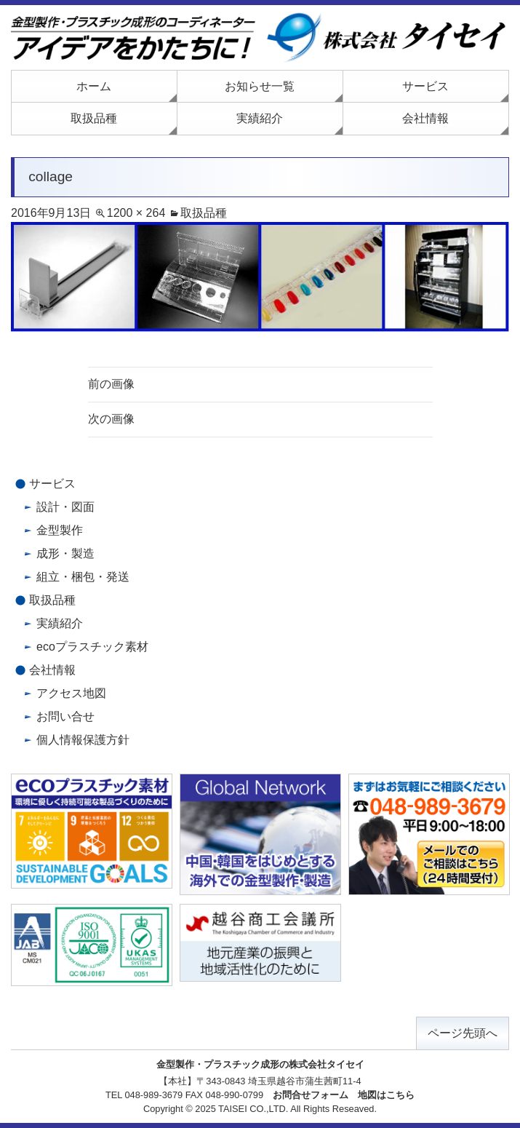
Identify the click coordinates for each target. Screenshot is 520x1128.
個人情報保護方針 (82, 740)
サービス (425, 86)
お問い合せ (65, 716)
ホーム (93, 86)
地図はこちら (386, 1094)
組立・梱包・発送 (82, 577)
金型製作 (59, 530)
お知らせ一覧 (260, 86)
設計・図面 (65, 507)
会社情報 (425, 118)
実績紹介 (259, 118)
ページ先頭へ (462, 1033)
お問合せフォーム (310, 1094)
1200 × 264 (136, 213)
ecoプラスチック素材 (92, 646)
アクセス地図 (71, 693)
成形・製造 (65, 553)
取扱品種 (94, 118)
